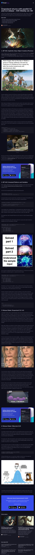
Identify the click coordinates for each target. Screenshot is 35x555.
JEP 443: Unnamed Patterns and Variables (9, 20)
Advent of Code (28, 267)
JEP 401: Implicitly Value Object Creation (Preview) (11, 19)
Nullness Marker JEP (11, 158)
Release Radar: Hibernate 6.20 (7, 22)
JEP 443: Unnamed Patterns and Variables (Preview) (13, 186)
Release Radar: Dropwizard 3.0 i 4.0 (8, 21)
